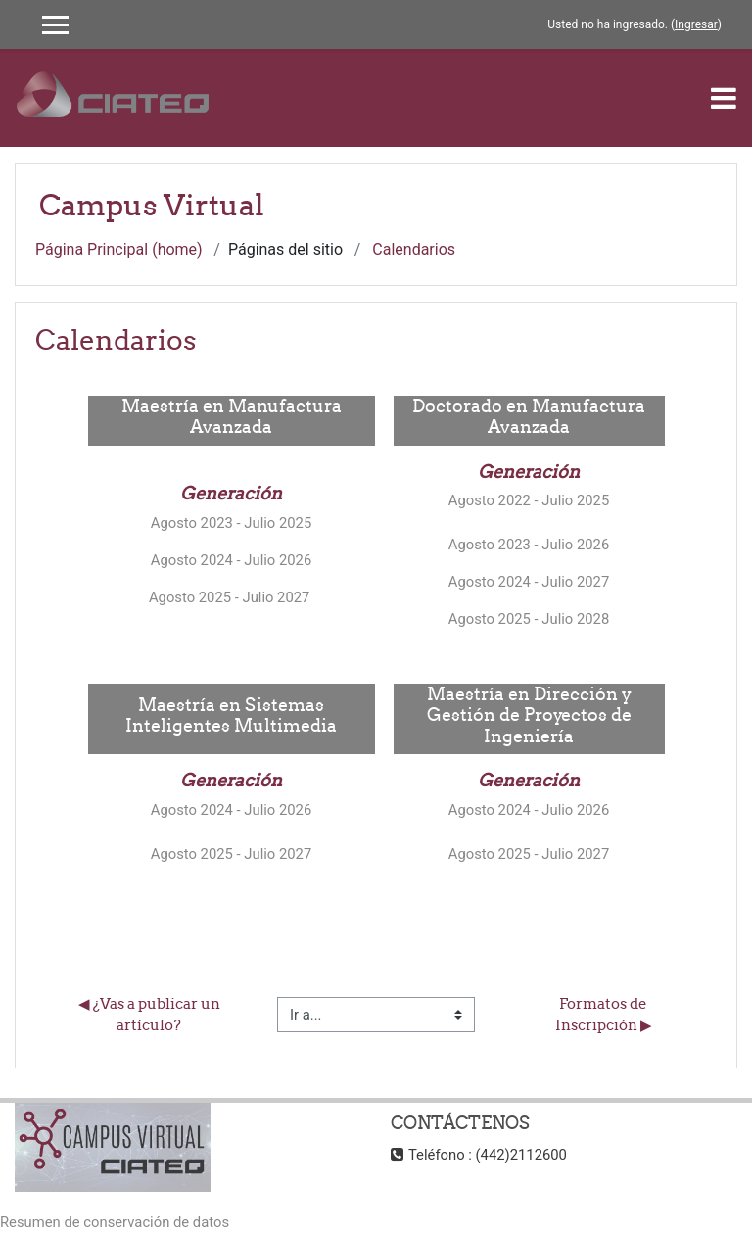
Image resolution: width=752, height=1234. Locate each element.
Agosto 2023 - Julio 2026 (528, 544)
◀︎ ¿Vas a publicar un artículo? (150, 1014)
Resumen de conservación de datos (114, 1222)
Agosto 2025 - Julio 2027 (231, 597)
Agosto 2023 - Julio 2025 (231, 523)
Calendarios (413, 249)
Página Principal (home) (119, 249)
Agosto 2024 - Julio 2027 (528, 582)
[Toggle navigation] (723, 98)
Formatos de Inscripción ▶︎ (603, 1014)
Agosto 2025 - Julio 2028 (528, 619)
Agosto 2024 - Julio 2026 (231, 560)
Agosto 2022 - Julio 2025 (528, 500)
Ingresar (696, 24)
